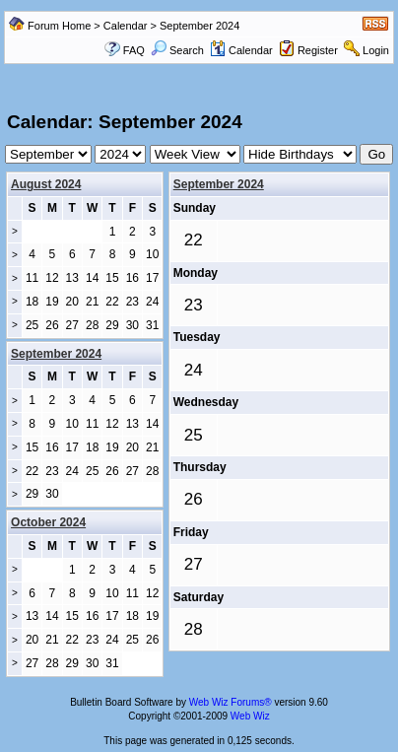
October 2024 (48, 522)
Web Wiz (250, 716)
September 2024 (218, 184)
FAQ (134, 50)
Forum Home (59, 26)
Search (177, 50)
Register (318, 50)
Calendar (125, 26)
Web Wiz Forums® (230, 702)
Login (376, 50)
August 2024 (46, 184)
